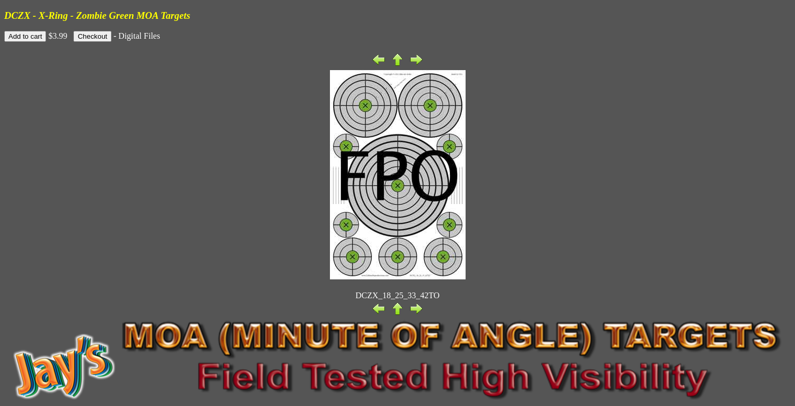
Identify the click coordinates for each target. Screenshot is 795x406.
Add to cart (25, 36)
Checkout (92, 36)
